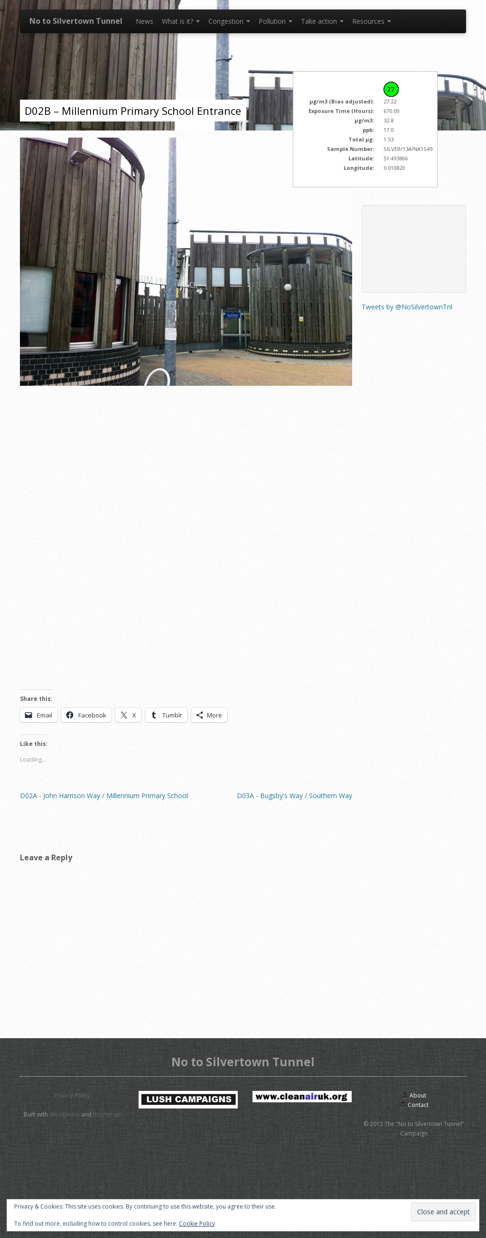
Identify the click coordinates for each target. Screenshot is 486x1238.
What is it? (181, 21)
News (144, 21)
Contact (414, 1105)
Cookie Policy (197, 1223)
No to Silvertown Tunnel (75, 21)
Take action (322, 21)
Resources (371, 21)
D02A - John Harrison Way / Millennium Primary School (104, 795)
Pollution (275, 21)
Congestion (229, 21)
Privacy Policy (72, 1095)
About (414, 1095)
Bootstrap (107, 1114)
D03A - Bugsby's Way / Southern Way (294, 795)
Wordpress (64, 1114)
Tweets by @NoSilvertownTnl (407, 306)
